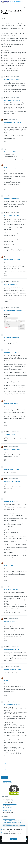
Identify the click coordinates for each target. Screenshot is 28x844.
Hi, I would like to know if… (12, 352)
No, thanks (13, 839)
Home (2, 7)
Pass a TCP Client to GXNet (9, 819)
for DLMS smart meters (16, 1)
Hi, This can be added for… (12, 449)
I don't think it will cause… (12, 589)
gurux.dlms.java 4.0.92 (7, 810)
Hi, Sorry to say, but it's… (11, 403)
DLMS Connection (6, 824)
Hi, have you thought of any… (13, 669)
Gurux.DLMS (4, 19)
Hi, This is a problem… (11, 621)
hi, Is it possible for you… (11, 215)
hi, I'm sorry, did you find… (12, 337)
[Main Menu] (26, 2)
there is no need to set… (11, 284)
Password (3, 769)
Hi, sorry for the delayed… (12, 501)
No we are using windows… (12, 198)
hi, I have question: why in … (12, 704)
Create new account (7, 781)
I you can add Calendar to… (12, 100)
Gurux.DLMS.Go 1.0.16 (8, 800)
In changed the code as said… (13, 310)
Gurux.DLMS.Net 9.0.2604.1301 (9, 813)
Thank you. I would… (10, 434)
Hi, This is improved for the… (12, 481)
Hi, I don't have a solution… (12, 680)
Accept (6, 839)
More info (5, 835)
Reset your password (7, 782)
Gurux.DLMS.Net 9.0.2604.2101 (9, 804)
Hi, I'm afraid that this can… (12, 565)
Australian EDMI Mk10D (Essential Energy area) (13, 820)
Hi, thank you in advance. (11, 469)
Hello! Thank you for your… (12, 649)
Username (3, 763)
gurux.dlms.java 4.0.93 (7, 807)
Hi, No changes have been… (12, 122)
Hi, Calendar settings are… (12, 167)
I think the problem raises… (12, 79)
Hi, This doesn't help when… (12, 259)
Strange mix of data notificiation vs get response (13, 822)
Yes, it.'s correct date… (11, 151)
